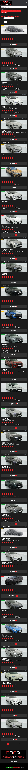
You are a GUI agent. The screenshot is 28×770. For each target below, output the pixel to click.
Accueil (14, 759)
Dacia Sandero (3, 12)
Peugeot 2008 (14, 10)
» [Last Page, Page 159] (23, 743)
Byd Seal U (9, 10)
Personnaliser (22, 767)
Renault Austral (3, 10)
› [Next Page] (21, 743)
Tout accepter (9, 767)
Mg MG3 (19, 10)
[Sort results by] (9, 18)
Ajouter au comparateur (6, 70)
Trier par (2, 18)
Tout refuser (16, 767)
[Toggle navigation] (26, 3)
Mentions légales (14, 761)
